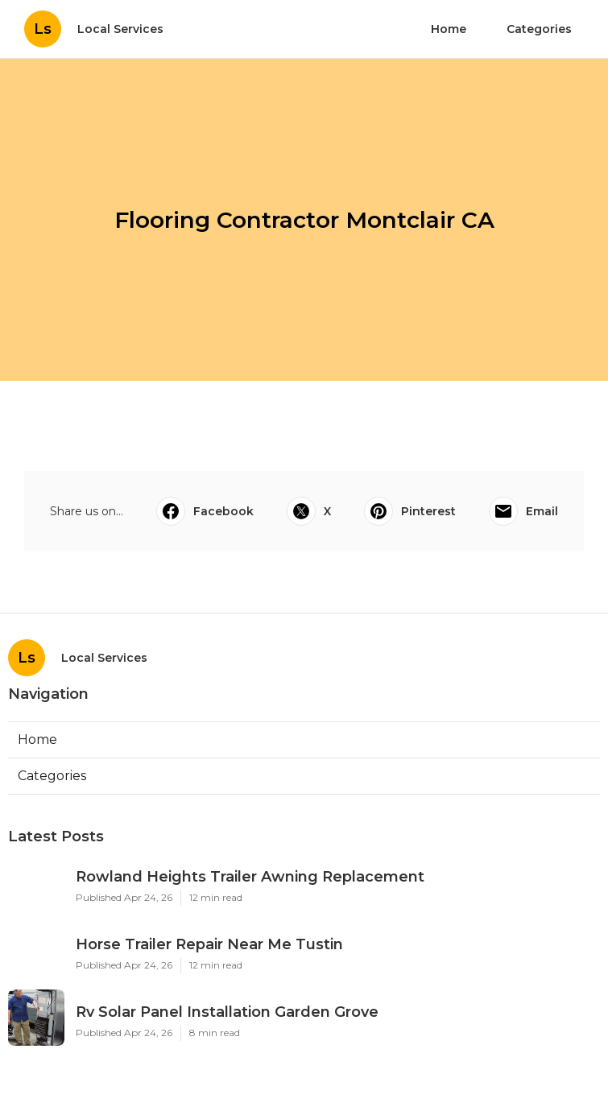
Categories (539, 29)
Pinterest (410, 511)
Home (448, 29)
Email (523, 511)
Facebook (205, 511)
